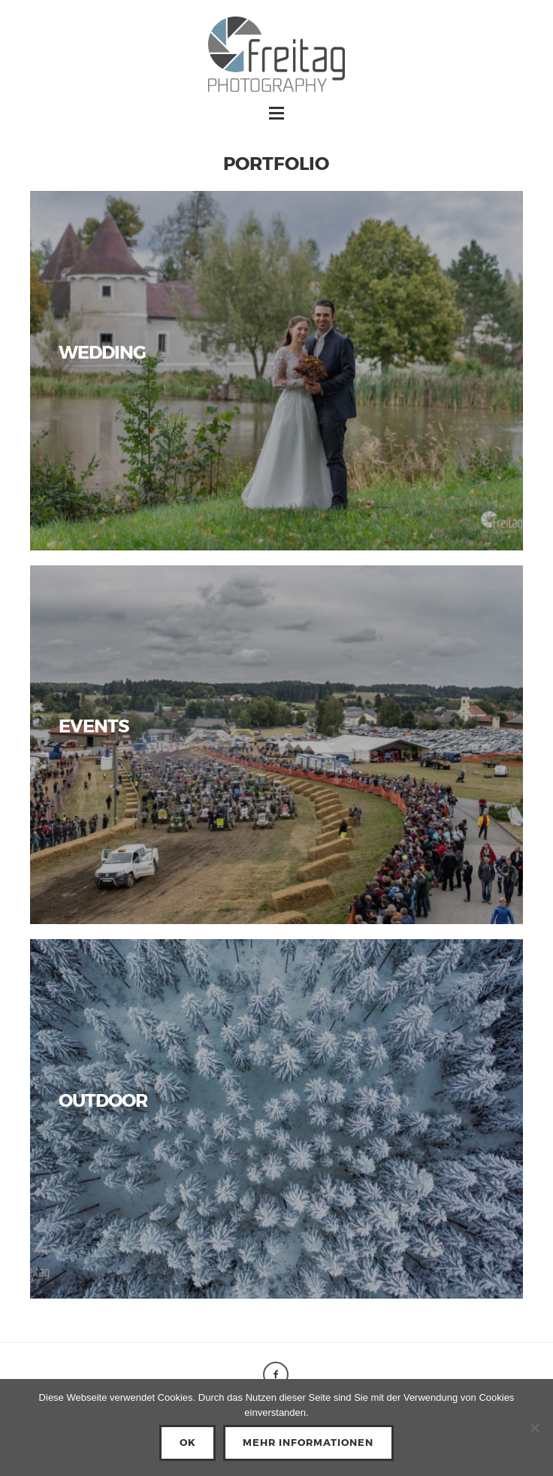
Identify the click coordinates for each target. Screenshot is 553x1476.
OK (188, 1442)
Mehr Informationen (308, 1442)
